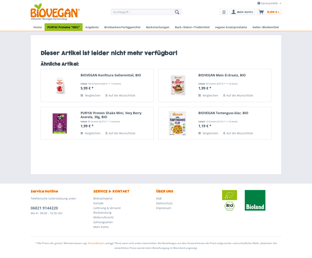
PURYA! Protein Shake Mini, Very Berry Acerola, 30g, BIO (111, 115)
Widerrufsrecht (103, 217)
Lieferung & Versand (107, 208)
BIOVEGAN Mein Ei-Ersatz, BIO (222, 75)
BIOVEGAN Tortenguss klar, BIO (223, 113)
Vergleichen (90, 95)
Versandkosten (96, 243)
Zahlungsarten (103, 222)
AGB (159, 198)
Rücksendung (102, 212)
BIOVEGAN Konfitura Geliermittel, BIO (111, 75)
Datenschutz (164, 203)
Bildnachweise (103, 198)
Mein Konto (101, 227)
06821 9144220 (44, 208)
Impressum (163, 208)
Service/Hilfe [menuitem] (268, 3)
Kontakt (98, 203)
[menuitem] (146, 14)
